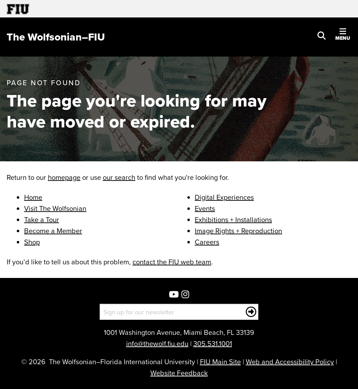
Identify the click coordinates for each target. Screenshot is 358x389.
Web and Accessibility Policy (290, 362)
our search (119, 177)
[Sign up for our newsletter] (179, 312)
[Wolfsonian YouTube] (173, 295)
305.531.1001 (212, 343)
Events (205, 208)
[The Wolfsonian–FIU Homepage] (56, 37)
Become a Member (53, 231)
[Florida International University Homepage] (93, 8)
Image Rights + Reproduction (238, 231)
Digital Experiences (224, 197)
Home (33, 197)
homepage (64, 177)
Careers (207, 242)
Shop (32, 242)
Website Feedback (179, 373)
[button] (321, 35)
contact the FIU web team (172, 262)
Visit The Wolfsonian (55, 208)
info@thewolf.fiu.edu (157, 343)
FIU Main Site (220, 362)
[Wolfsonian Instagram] (185, 295)
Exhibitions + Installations (233, 219)
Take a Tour (41, 219)
